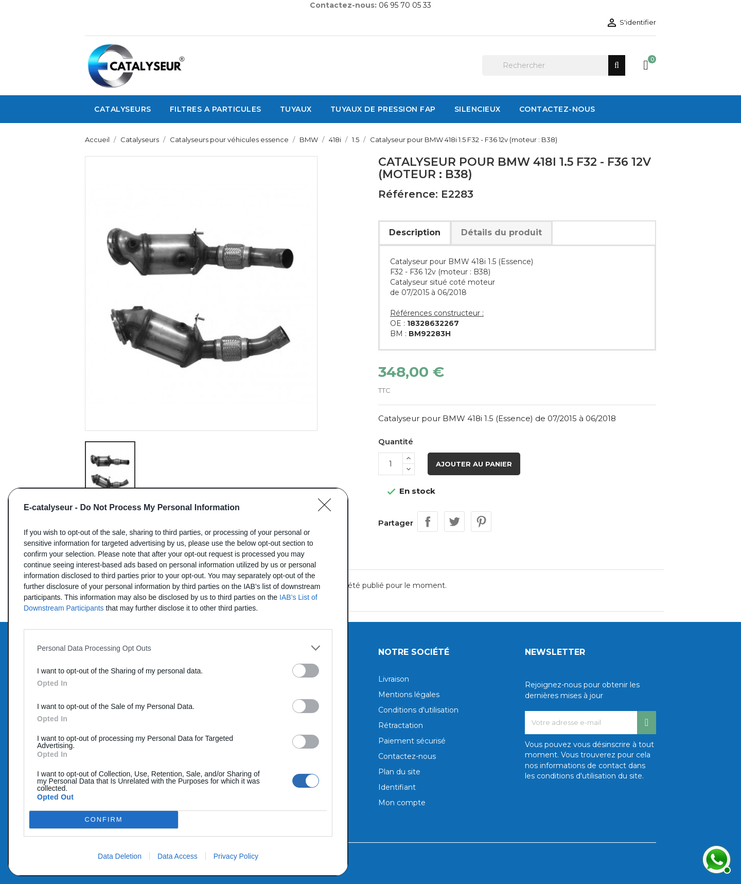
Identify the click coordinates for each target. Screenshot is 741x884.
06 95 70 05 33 (405, 5)
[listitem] (178, 648)
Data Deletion (120, 856)
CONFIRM (103, 820)
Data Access (177, 856)
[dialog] (178, 682)
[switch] (305, 671)
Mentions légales (408, 694)
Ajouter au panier (474, 464)
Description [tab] (414, 232)
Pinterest (481, 521)
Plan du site (399, 771)
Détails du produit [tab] (501, 232)
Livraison (393, 679)
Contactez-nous (407, 756)
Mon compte (402, 802)
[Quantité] (390, 464)
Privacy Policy (236, 856)
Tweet (454, 521)
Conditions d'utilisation (418, 710)
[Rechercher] (553, 65)
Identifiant (397, 787)
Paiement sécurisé (412, 741)
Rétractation (400, 725)
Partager (427, 521)
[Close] (328, 508)
